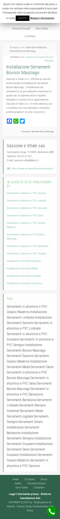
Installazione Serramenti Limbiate (24, 275)
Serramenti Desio (42, 367)
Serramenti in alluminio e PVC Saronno (26, 193)
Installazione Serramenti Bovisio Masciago (28, 69)
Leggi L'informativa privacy (24, 494)
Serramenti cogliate (20, 416)
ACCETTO (22, 18)
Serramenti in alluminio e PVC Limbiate (26, 200)
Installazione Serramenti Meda (22, 268)
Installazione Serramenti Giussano (24, 283)
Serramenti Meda (31, 411)
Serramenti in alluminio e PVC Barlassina (27, 246)
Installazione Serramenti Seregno (24, 261)
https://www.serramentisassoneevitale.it (32, 168)
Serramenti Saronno (20, 356)
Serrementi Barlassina (21, 400)
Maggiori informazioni (42, 18)
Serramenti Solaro (31, 422)
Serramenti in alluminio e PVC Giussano (27, 208)
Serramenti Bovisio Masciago (43, 131)
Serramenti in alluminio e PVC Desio (25, 215)
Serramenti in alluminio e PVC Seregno (26, 253)
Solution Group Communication (32, 506)
